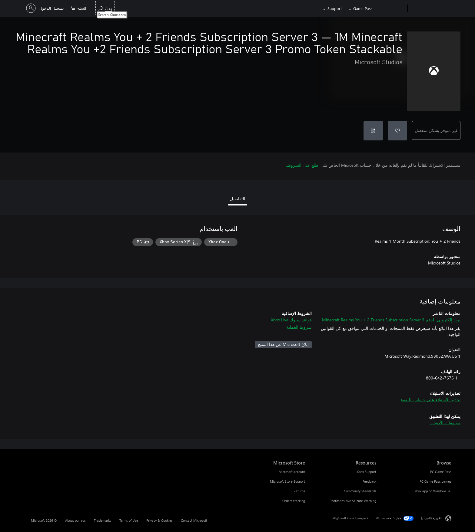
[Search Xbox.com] (105, 8)
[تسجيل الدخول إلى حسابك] (46, 8)
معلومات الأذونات (445, 422)
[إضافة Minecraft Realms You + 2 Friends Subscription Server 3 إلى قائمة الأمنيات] (397, 130)
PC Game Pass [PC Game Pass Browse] (440, 472)
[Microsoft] (430, 8)
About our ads (75, 520)
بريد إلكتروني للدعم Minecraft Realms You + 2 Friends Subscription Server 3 (391, 320)
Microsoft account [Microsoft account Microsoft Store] (292, 472)
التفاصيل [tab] (237, 199)
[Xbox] (390, 8)
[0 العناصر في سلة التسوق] (78, 8)
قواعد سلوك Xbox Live (291, 320)
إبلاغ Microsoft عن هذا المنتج (283, 344)
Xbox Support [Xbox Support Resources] (366, 472)
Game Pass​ (363, 8)
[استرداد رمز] (373, 130)
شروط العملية (299, 327)
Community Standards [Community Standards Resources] (360, 491)
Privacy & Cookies (159, 520)
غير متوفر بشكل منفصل (436, 130)
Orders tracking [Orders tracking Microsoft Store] (293, 501)
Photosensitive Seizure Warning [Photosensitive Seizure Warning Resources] (353, 501)
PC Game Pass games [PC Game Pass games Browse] (435, 481)
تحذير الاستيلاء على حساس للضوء (430, 399)
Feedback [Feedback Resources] (369, 481)
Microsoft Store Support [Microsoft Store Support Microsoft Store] (287, 481)
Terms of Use (128, 520)
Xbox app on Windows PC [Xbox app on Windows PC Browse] (432, 491)
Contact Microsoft (194, 520)
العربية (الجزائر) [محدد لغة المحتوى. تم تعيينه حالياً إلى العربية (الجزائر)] (431, 518)
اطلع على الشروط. (303, 165)
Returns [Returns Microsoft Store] (299, 491)
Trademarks (102, 520)
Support (334, 8)
